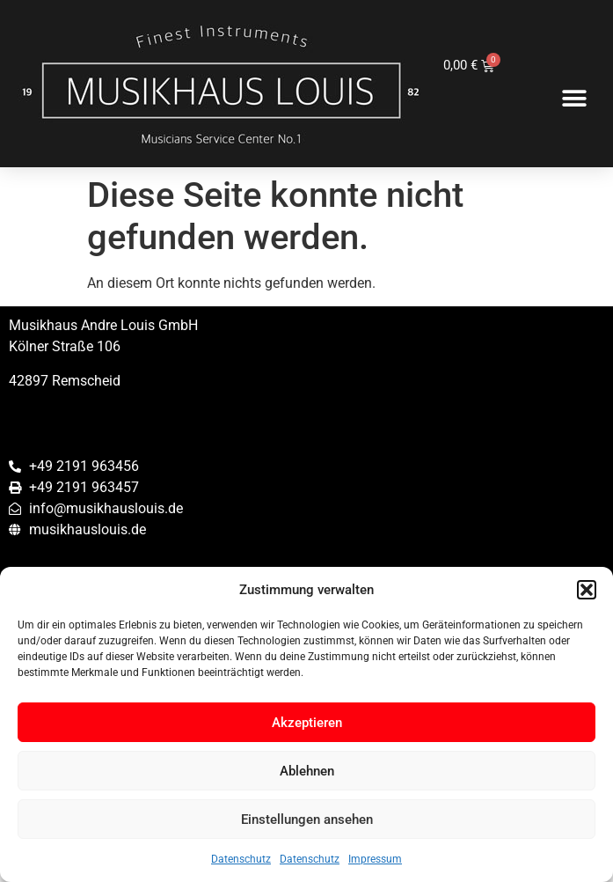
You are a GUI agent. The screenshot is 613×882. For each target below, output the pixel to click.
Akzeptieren (307, 723)
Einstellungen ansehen (307, 819)
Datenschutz (241, 859)
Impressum (375, 859)
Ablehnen (307, 771)
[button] (586, 590)
